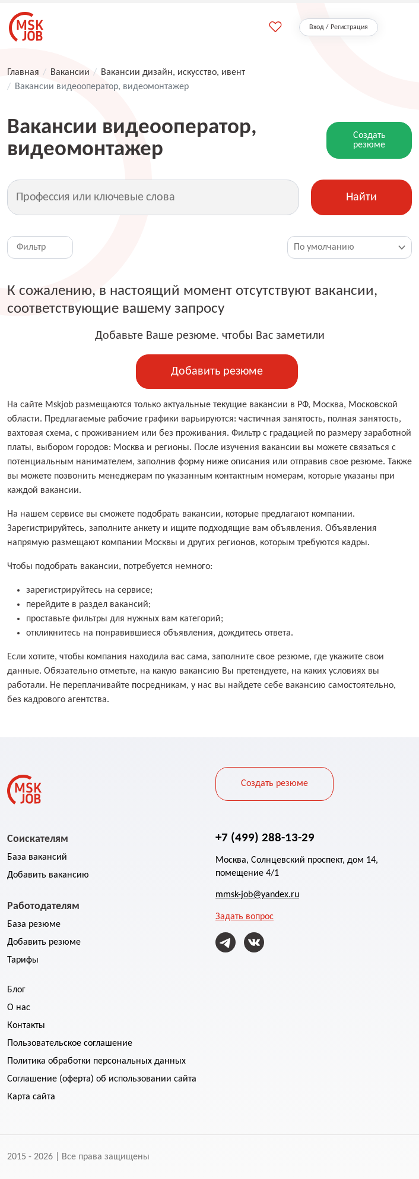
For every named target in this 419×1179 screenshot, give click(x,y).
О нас (18, 1008)
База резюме (34, 924)
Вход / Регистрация (338, 27)
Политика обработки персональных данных (96, 1061)
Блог (16, 990)
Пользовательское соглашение (69, 1043)
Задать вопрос (244, 917)
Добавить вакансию (48, 875)
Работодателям (43, 905)
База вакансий (37, 857)
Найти (361, 197)
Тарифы (23, 960)
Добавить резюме (217, 372)
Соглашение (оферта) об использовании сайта (101, 1079)
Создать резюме (369, 140)
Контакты (26, 1025)
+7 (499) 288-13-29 (265, 837)
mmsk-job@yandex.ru (257, 895)
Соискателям (37, 838)
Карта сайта (31, 1097)
